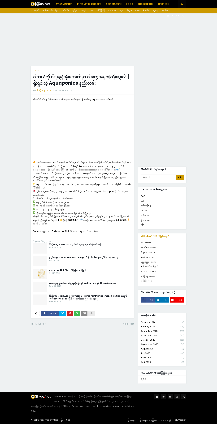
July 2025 (162, 353)
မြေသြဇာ (144, 210)
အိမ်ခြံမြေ (101, 10)
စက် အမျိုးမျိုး (146, 205)
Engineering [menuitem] (145, 4)
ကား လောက (146, 242)
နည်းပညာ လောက (148, 261)
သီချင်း (66, 10)
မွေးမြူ (155, 10)
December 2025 (162, 331)
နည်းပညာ (112, 10)
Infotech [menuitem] (163, 4)
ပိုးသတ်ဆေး (145, 219)
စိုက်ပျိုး (146, 10)
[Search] (158, 177)
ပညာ (137, 10)
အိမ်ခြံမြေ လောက (148, 275)
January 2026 (162, 326)
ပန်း (142, 224)
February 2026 (162, 322)
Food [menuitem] (129, 4)
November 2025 (162, 335)
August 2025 (162, 349)
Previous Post (39, 323)
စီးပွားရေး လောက (148, 252)
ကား (91, 10)
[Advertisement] (108, 39)
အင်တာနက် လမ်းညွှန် (51, 10)
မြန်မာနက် (35, 10)
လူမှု (121, 10)
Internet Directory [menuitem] (89, 4)
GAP (143, 196)
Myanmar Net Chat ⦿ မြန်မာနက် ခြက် (67, 270)
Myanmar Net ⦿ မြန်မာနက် (155, 236)
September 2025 (162, 344)
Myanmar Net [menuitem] (64, 4)
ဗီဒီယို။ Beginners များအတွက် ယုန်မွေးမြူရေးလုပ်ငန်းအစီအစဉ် (75, 244)
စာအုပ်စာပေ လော (148, 247)
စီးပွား (129, 10)
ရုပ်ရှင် (75, 10)
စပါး (142, 200)
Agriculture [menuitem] (114, 4)
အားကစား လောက (148, 271)
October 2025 (162, 340)
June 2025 (162, 357)
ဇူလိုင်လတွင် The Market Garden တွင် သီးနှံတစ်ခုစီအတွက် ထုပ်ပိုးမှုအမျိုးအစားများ (84, 257)
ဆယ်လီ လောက (147, 257)
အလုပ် (83, 10)
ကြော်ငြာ (165, 10)
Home (36, 70)
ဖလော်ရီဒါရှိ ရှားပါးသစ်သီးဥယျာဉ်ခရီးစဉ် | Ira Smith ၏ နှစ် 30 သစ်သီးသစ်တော (83, 283)
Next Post (128, 323)
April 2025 (162, 362)
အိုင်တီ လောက (146, 280)
